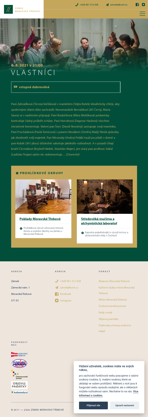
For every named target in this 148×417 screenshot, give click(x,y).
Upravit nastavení (124, 405)
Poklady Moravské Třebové (40, 219)
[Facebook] (137, 4)
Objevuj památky (108, 319)
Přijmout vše (93, 405)
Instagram (63, 300)
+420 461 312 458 (86, 4)
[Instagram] (143, 4)
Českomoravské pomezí (112, 306)
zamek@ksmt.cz (116, 4)
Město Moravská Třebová (113, 299)
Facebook (63, 294)
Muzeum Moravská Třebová (114, 281)
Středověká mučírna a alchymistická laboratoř (99, 221)
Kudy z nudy (105, 312)
